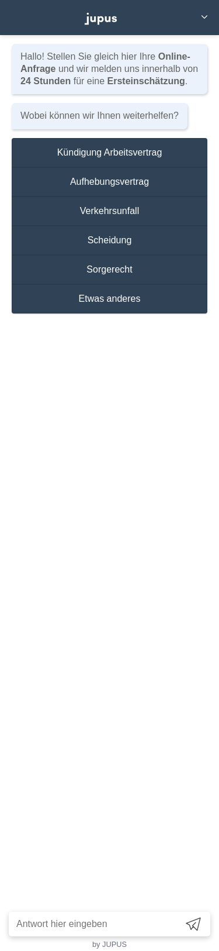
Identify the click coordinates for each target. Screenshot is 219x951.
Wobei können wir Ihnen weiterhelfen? (99, 115)
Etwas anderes (110, 299)
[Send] (193, 923)
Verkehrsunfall (109, 211)
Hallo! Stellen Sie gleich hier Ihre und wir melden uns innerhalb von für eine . (109, 68)
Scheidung (110, 240)
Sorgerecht (109, 269)
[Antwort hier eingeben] (93, 923)
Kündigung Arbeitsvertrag (109, 152)
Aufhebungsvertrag (109, 182)
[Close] (204, 18)
